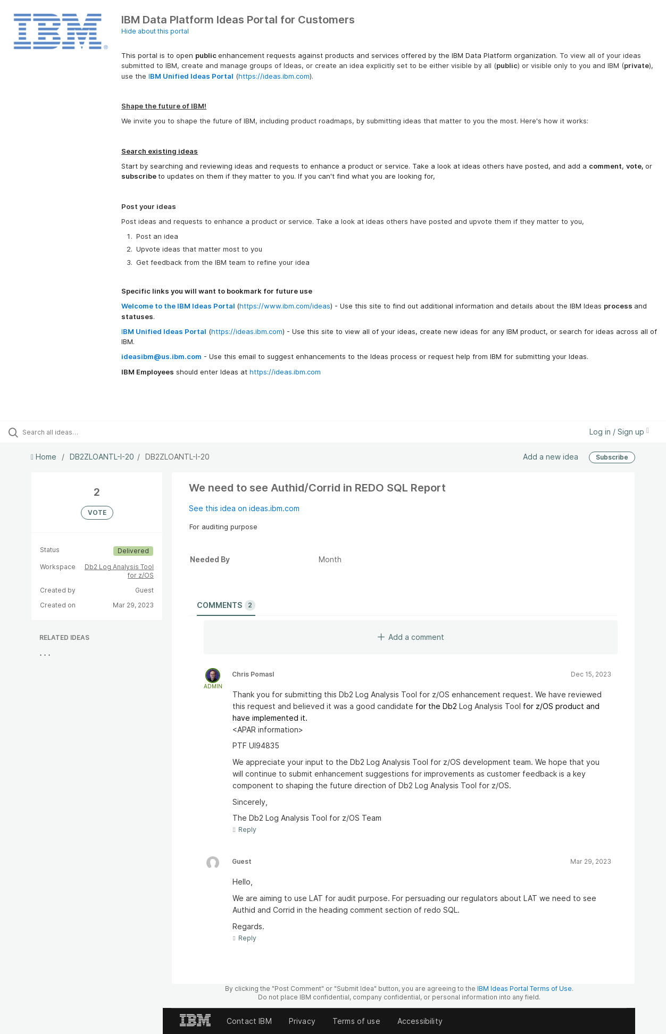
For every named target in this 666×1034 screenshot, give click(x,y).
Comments (226, 605)
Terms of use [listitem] (356, 1020)
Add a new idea (550, 456)
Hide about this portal (155, 31)
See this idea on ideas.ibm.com (244, 508)
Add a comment (411, 636)
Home (45, 456)
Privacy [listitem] (302, 1020)
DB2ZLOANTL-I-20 (102, 456)
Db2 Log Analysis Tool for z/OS (119, 571)
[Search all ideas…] (79, 432)
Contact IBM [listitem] (249, 1020)
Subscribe (612, 457)
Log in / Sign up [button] (619, 431)
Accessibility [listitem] (420, 1020)
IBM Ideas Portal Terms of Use (524, 989)
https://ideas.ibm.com (274, 76)
